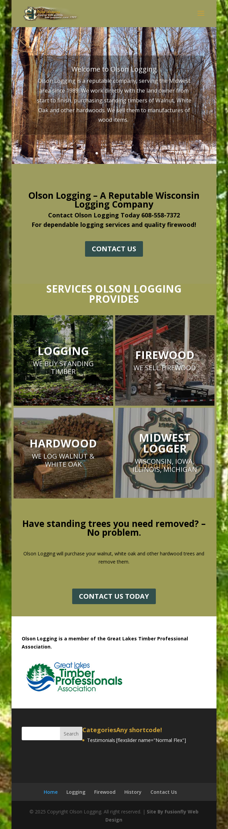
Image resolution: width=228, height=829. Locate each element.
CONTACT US (114, 248)
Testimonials (101, 740)
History (133, 792)
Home (51, 792)
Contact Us (163, 792)
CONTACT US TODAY (114, 596)
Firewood (105, 792)
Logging (75, 792)
